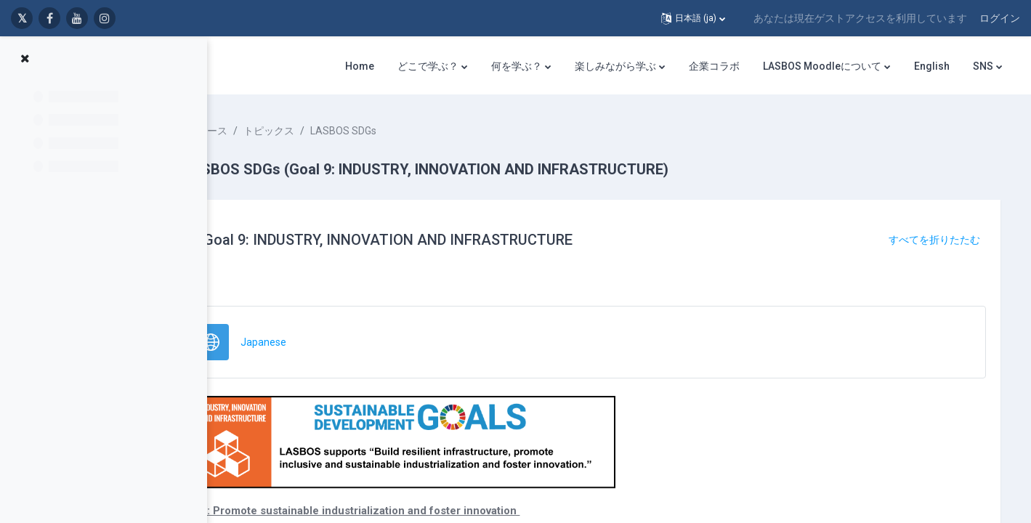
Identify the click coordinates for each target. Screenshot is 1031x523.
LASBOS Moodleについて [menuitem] (822, 66)
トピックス (333, 131)
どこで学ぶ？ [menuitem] (427, 66)
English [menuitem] (932, 66)
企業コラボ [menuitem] (714, 66)
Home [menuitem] (359, 66)
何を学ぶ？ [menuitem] (516, 66)
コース (277, 131)
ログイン (999, 18)
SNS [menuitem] (983, 66)
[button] (693, 18)
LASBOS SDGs (408, 131)
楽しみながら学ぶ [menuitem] (615, 66)
